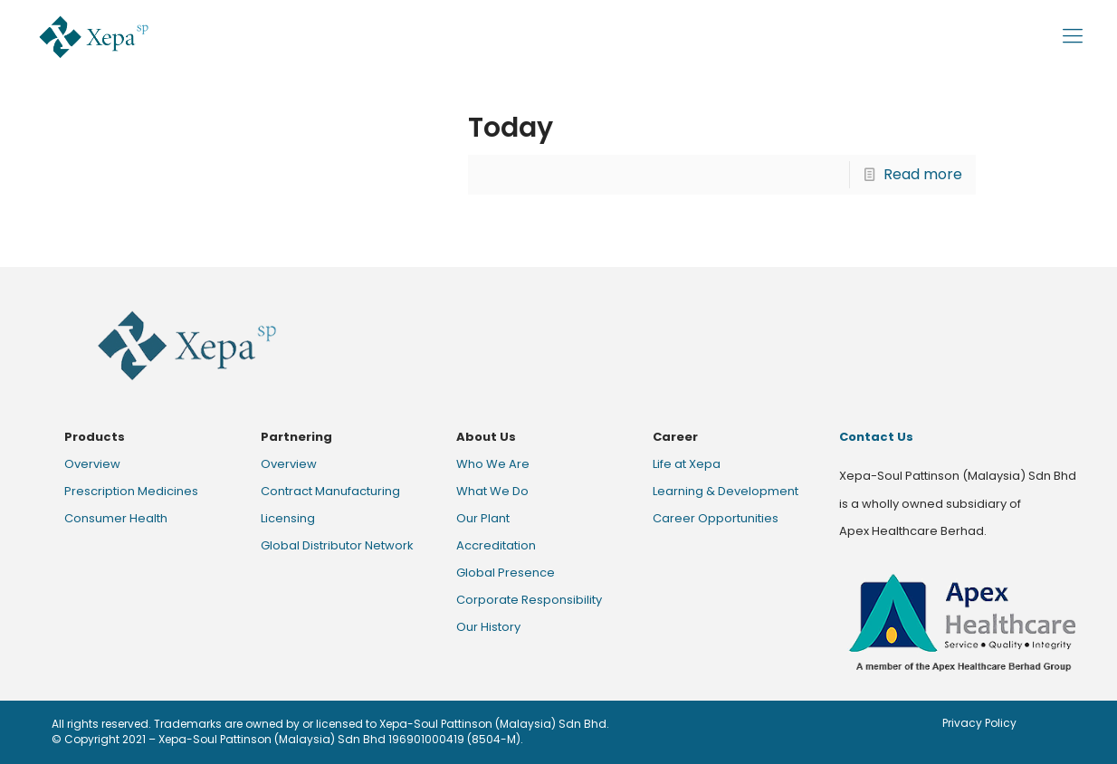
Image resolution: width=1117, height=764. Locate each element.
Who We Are (493, 464)
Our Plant (483, 518)
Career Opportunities (715, 518)
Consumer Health (115, 518)
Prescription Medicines (131, 491)
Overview (92, 464)
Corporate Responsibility (529, 599)
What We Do (492, 491)
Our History (488, 626)
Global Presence (505, 572)
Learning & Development (725, 491)
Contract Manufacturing (330, 491)
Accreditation (496, 545)
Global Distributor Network (337, 545)
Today (510, 128)
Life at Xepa (687, 464)
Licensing (288, 518)
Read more (922, 174)
